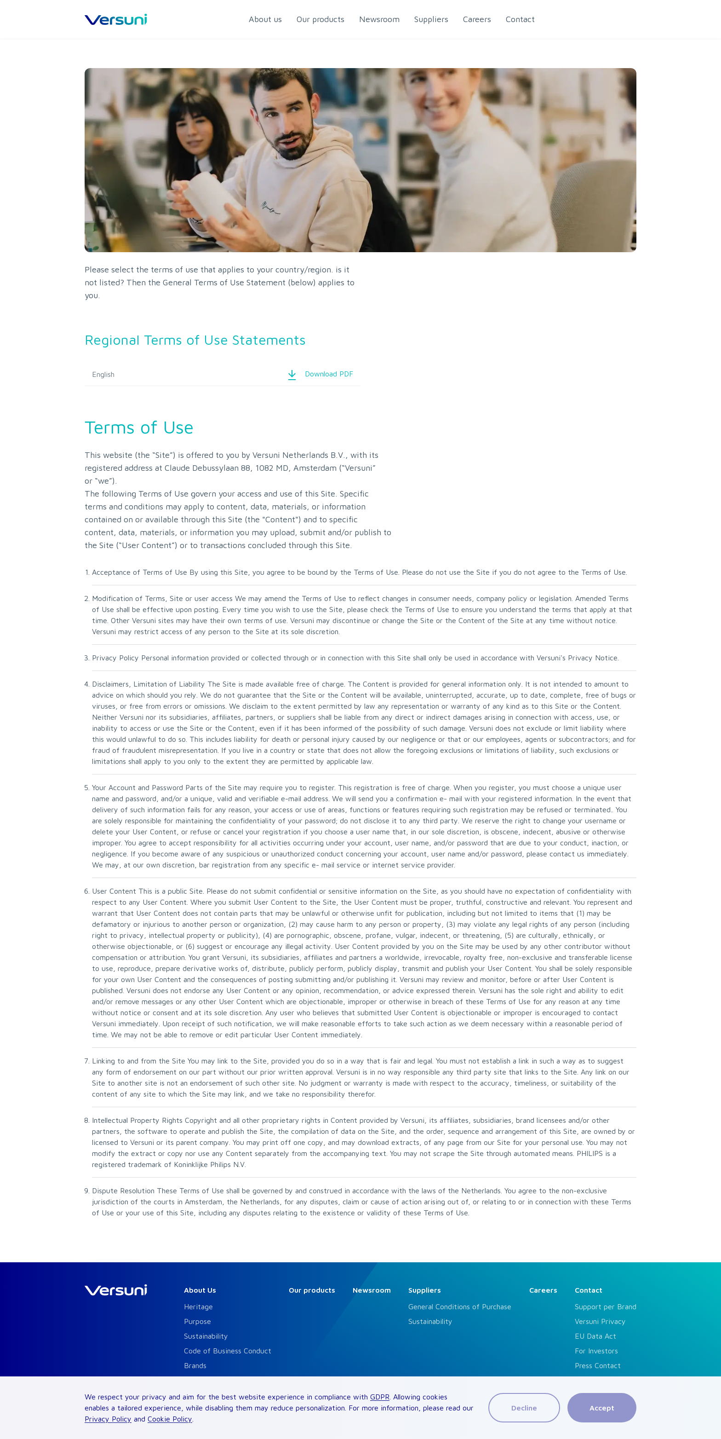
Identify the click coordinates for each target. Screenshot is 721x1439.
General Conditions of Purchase (459, 1306)
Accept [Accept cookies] (601, 1408)
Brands (195, 1365)
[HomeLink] (116, 19)
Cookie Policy (170, 1419)
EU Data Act (595, 1336)
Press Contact (598, 1365)
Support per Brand (605, 1306)
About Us (200, 1290)
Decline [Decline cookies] (524, 1408)
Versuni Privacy (600, 1321)
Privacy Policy (108, 1419)
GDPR (379, 1397)
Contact (588, 1290)
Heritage (198, 1306)
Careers (543, 1290)
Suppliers (424, 1290)
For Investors (596, 1351)
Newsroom (372, 1290)
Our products (312, 1290)
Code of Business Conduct (227, 1351)
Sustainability (206, 1336)
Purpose (197, 1321)
